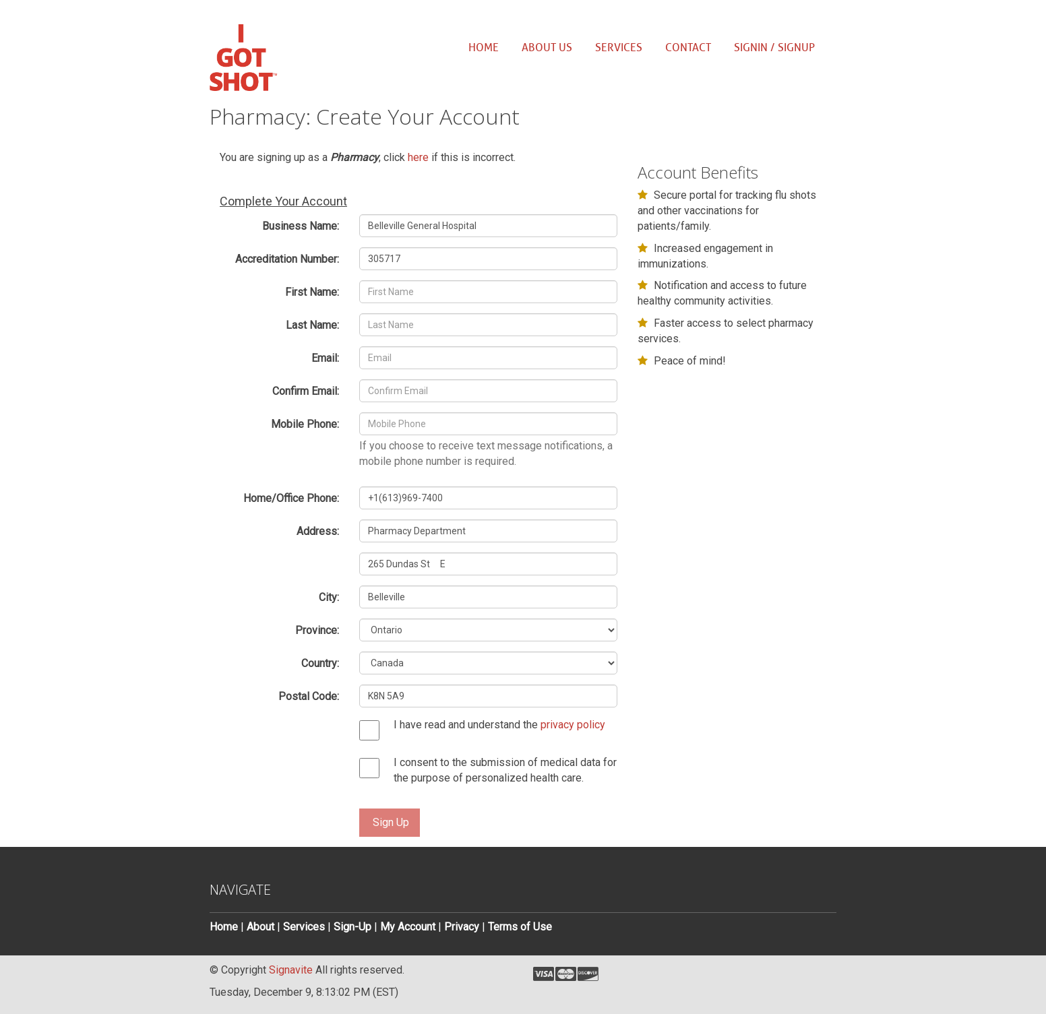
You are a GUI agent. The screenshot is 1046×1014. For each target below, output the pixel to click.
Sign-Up (352, 926)
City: (329, 597)
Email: (325, 358)
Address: (318, 531)
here (418, 157)
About (260, 926)
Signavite (291, 969)
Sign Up (391, 822)
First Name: (312, 292)
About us (547, 48)
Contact (688, 48)
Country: (320, 663)
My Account (407, 926)
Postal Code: (308, 696)
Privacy (461, 926)
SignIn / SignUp (774, 48)
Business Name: (300, 226)
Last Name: (312, 325)
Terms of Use (520, 926)
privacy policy (573, 724)
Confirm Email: (305, 391)
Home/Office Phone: (291, 498)
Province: (317, 630)
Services (618, 48)
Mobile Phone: (305, 424)
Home (483, 48)
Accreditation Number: (287, 259)
